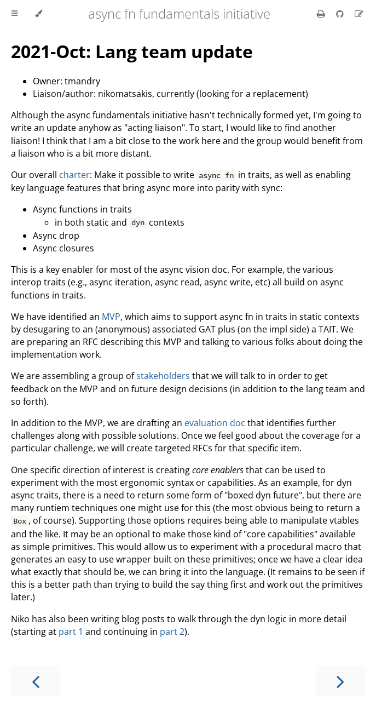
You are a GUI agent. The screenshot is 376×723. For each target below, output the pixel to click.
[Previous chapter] (35, 680)
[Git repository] (341, 14)
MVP (111, 317)
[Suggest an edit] (359, 14)
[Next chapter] (340, 680)
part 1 (71, 632)
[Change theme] (38, 13)
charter (74, 175)
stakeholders (163, 376)
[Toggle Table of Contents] (14, 13)
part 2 (172, 632)
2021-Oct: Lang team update (132, 51)
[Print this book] (322, 14)
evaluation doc (214, 423)
